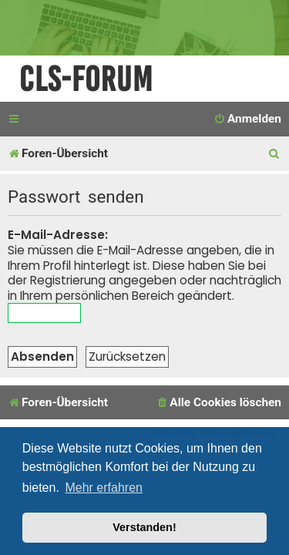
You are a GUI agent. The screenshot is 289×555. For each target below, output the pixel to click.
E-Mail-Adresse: (58, 235)
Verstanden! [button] (144, 527)
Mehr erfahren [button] (104, 487)
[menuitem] (247, 119)
